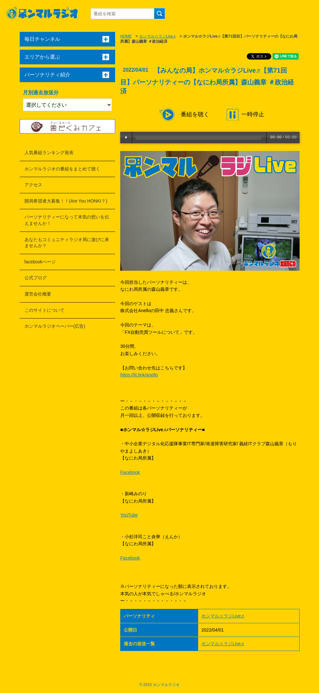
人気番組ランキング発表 (48, 152)
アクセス (33, 184)
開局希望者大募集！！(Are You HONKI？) (65, 201)
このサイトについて (44, 310)
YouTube (129, 515)
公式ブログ (35, 277)
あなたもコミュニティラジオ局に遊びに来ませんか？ (66, 242)
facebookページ (40, 261)
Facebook (130, 472)
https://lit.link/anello (139, 374)
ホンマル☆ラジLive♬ (157, 36)
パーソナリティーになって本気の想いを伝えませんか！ (66, 220)
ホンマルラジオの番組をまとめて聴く (62, 168)
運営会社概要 (37, 293)
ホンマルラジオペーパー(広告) (54, 326)
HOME (126, 36)
